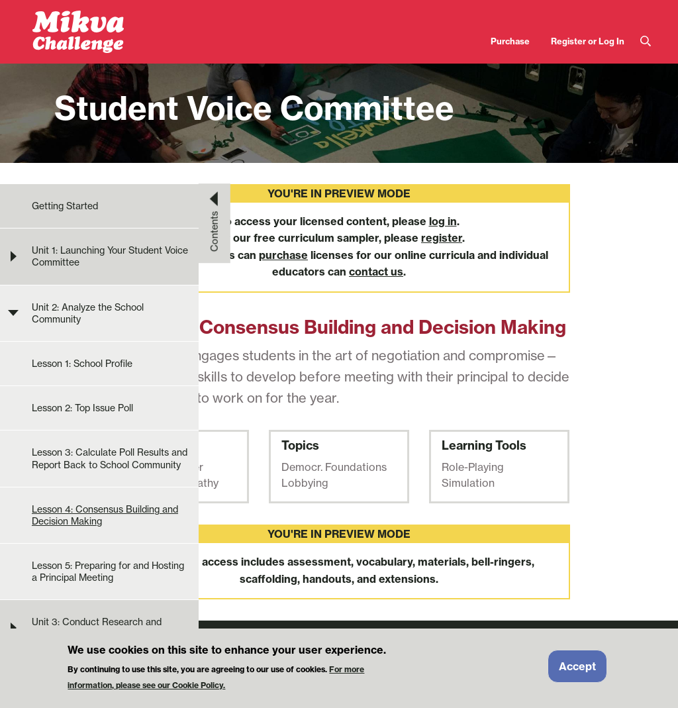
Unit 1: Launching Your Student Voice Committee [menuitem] (110, 256)
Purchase (510, 41)
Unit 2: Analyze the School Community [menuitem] (88, 313)
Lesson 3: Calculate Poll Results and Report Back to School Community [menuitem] (109, 458)
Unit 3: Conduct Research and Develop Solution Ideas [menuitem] (97, 628)
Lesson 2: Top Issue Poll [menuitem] (82, 408)
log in (443, 221)
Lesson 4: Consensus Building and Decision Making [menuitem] (105, 515)
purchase (283, 255)
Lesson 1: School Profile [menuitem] (82, 364)
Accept (577, 668)
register (441, 237)
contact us (376, 271)
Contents (214, 231)
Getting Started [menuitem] (65, 206)
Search (645, 41)
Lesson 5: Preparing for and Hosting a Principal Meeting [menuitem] (108, 571)
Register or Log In (587, 41)
